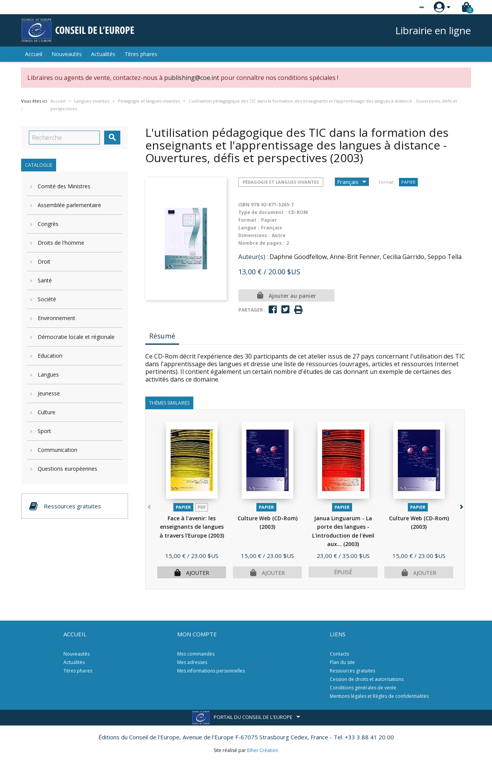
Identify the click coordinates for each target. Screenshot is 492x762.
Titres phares (141, 54)
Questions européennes (67, 468)
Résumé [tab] (162, 335)
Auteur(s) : (253, 257)
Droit (44, 261)
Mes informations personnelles (211, 670)
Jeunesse (49, 393)
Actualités (103, 54)
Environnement (56, 318)
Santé (45, 280)
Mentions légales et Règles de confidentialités (379, 696)
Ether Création (262, 750)
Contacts (339, 654)
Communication (57, 449)
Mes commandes (195, 654)
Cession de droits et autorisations (367, 679)
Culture (46, 412)
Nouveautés (67, 54)
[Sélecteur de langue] (406, 7)
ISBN (243, 204)
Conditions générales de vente (363, 687)
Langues (48, 374)
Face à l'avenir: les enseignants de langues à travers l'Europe (192, 527)
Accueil (33, 54)
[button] (461, 505)
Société (47, 299)
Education (50, 355)
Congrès (48, 223)
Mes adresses (192, 662)
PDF (202, 507)
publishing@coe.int (191, 77)
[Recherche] (64, 137)
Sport (44, 431)
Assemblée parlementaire (69, 205)
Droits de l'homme (61, 242)
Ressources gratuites (352, 670)
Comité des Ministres (64, 186)
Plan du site (342, 662)
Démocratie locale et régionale (76, 336)
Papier (408, 182)
